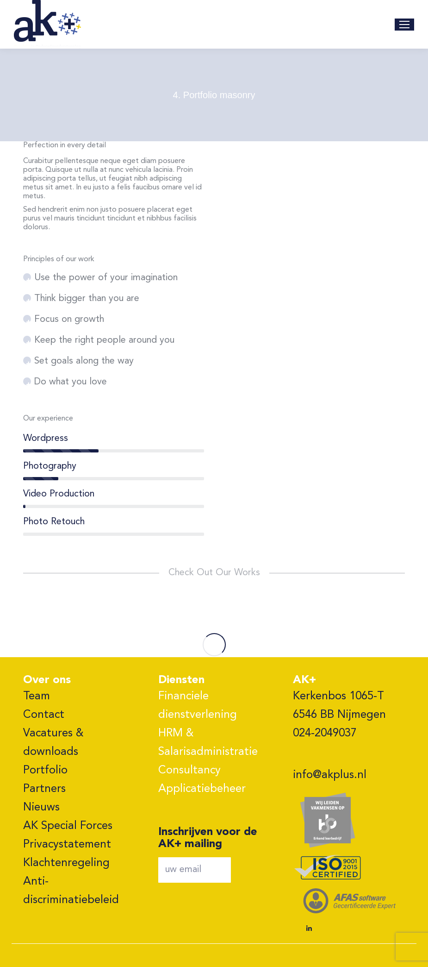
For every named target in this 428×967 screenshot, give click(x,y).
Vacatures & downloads (53, 743)
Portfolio (45, 770)
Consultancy (189, 770)
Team (36, 696)
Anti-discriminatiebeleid (71, 891)
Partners (44, 789)
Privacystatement (67, 844)
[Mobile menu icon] (404, 25)
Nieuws (41, 807)
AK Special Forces (67, 826)
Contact (43, 715)
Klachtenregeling (66, 863)
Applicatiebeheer (202, 789)
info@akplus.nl (329, 775)
